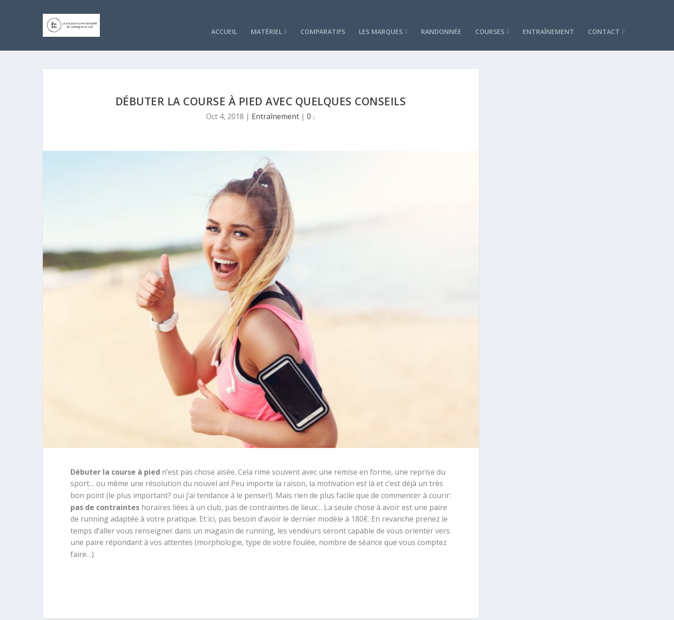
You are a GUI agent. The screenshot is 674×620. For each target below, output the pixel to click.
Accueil (224, 18)
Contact (604, 18)
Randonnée (441, 18)
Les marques (381, 18)
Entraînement (548, 18)
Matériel (266, 18)
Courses (489, 18)
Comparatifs (322, 18)
